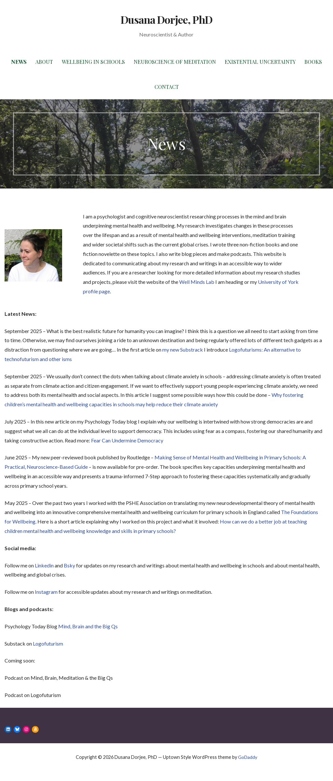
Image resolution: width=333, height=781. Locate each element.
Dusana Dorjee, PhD (166, 19)
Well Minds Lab (196, 282)
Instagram (46, 592)
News (19, 61)
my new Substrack (182, 349)
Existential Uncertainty (260, 61)
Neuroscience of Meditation (175, 61)
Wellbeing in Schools (93, 61)
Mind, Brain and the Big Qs (88, 626)
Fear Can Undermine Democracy (127, 440)
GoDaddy (247, 757)
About (44, 61)
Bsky (69, 565)
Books (313, 61)
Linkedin (44, 565)
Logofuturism (48, 643)
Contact (166, 86)
